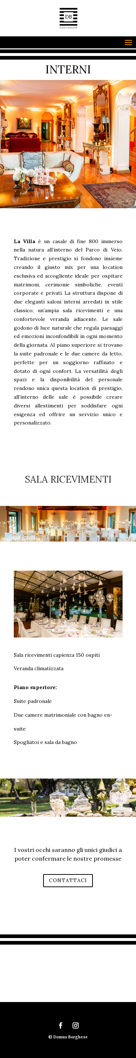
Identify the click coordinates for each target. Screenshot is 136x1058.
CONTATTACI (68, 880)
